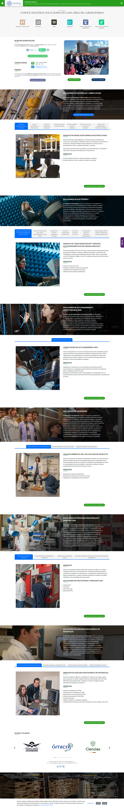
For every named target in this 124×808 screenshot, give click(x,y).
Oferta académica (29, 3)
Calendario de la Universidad (65, 778)
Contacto (60, 781)
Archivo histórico (62, 777)
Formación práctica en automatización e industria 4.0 (44, 556)
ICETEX (36, 783)
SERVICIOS (67, 154)
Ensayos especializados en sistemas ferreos (34, 126)
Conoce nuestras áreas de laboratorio (94, 186)
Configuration (90, 803)
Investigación (36, 3)
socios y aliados (22, 733)
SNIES (35, 789)
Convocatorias (62, 3)
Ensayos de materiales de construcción (47, 126)
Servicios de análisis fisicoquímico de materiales (29, 665)
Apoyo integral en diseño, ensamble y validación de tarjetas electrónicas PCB (101, 232)
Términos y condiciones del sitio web (93, 786)
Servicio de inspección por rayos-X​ (75, 232)
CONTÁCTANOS (21, 63)
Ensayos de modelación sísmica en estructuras (21, 126)
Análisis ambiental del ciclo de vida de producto (38, 446)
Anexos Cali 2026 (88, 781)
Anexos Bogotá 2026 (89, 780)
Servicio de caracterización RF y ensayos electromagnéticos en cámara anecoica (23, 232)
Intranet (88, 3)
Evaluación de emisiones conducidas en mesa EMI (54, 233)
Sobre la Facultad (75, 3)
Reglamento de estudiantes (90, 789)
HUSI (35, 781)
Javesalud (36, 784)
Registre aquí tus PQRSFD (37, 80)
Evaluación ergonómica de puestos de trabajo (63, 446)
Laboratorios (83, 3)
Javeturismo (37, 786)
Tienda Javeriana (62, 789)
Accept (98, 803)
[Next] (109, 747)
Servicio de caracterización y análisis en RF (65, 232)
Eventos (68, 3)
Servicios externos (62, 787)
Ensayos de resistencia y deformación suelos (59, 125)
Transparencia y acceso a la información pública (95, 794)
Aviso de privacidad (89, 783)
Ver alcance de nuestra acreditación (38, 56)
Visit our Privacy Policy (46, 805)
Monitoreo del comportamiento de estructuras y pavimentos (101, 126)
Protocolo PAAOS (62, 794)
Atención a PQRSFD (63, 792)
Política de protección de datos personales (94, 792)
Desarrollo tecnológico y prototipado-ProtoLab (54, 665)
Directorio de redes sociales (64, 783)
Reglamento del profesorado (91, 791)
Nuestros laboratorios (74, 79)
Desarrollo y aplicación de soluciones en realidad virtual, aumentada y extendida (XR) (91, 556)
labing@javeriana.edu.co (41, 66)
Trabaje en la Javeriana (63, 791)
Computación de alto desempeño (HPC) (62, 339)
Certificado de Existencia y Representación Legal (96, 784)
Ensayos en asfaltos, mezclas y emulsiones (72, 126)
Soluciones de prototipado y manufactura (23, 556)
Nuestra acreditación (25, 41)
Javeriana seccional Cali (63, 786)
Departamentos (55, 3)
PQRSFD (18, 70)
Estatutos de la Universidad (90, 787)
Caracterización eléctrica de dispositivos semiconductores (86, 233)
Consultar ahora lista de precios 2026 (83, 114)
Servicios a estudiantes (98, 79)
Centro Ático (61, 780)
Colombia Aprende (38, 778)
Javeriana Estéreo (62, 784)
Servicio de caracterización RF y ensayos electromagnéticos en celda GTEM (40, 233)
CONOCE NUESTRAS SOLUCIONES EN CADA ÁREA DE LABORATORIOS (62, 12)
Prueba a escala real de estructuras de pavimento (85, 126)
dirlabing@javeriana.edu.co (42, 67)
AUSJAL (36, 777)
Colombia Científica (39, 780)
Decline (104, 803)
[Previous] (14, 747)
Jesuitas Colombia (38, 787)
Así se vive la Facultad (45, 3)
